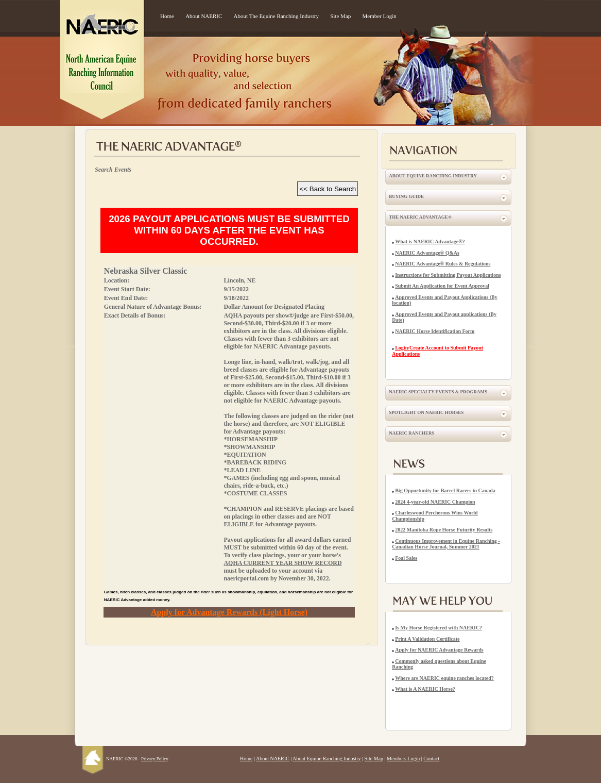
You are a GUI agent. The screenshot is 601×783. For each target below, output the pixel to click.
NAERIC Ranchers (411, 433)
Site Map (340, 16)
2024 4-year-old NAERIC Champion (435, 502)
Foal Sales (406, 558)
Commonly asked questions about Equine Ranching (439, 664)
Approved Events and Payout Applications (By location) (444, 300)
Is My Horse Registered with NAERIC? (438, 627)
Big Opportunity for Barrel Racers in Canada (445, 490)
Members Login (403, 758)
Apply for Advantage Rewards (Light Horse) (229, 612)
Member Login (380, 16)
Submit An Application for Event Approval (442, 286)
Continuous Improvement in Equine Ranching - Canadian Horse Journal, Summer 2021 (446, 544)
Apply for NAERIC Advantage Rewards (439, 650)
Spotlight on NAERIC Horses (426, 412)
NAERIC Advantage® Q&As (427, 253)
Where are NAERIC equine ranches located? (444, 678)
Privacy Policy (154, 758)
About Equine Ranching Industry (433, 175)
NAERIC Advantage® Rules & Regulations (442, 263)
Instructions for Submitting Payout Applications (448, 275)
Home (167, 16)
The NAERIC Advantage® (420, 217)
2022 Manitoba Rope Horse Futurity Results (443, 529)
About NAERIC (203, 16)
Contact (431, 758)
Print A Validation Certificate (427, 639)
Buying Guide (406, 196)
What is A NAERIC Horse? (425, 689)
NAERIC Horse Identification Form (434, 331)
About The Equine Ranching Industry (276, 16)
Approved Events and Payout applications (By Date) (444, 317)
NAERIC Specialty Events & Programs (438, 391)
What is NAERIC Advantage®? (430, 241)
